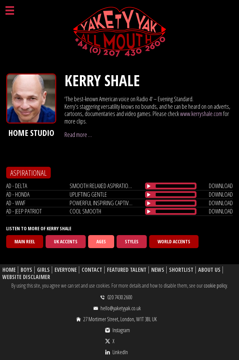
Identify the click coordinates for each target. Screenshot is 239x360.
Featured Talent (126, 270)
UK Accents (65, 241)
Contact (92, 270)
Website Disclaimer (26, 277)
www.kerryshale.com (201, 113)
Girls (43, 270)
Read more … (78, 134)
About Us (209, 270)
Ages (101, 241)
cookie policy (215, 285)
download (221, 186)
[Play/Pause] (149, 186)
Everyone (66, 270)
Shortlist (181, 270)
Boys (26, 270)
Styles (132, 241)
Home (9, 270)
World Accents (173, 241)
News (157, 270)
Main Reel (24, 241)
